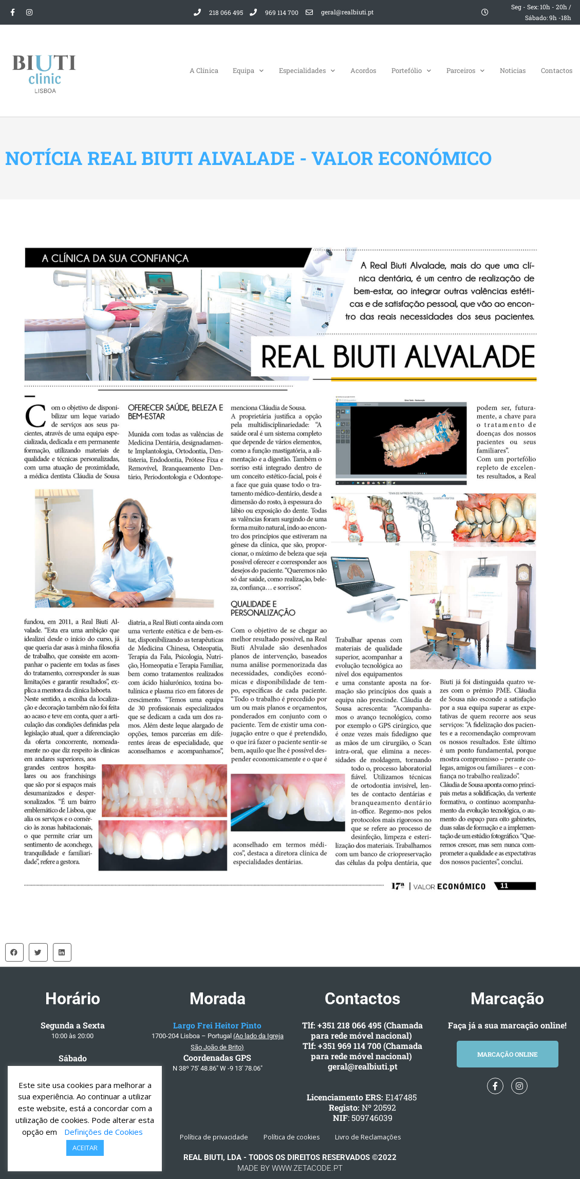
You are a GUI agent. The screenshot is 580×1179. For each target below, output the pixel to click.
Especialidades (307, 70)
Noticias (513, 70)
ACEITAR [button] (85, 1147)
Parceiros (465, 70)
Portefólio (411, 70)
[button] (14, 952)
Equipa (248, 70)
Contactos (556, 70)
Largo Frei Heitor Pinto (217, 1025)
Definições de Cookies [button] (103, 1132)
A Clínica (204, 70)
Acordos (363, 70)
